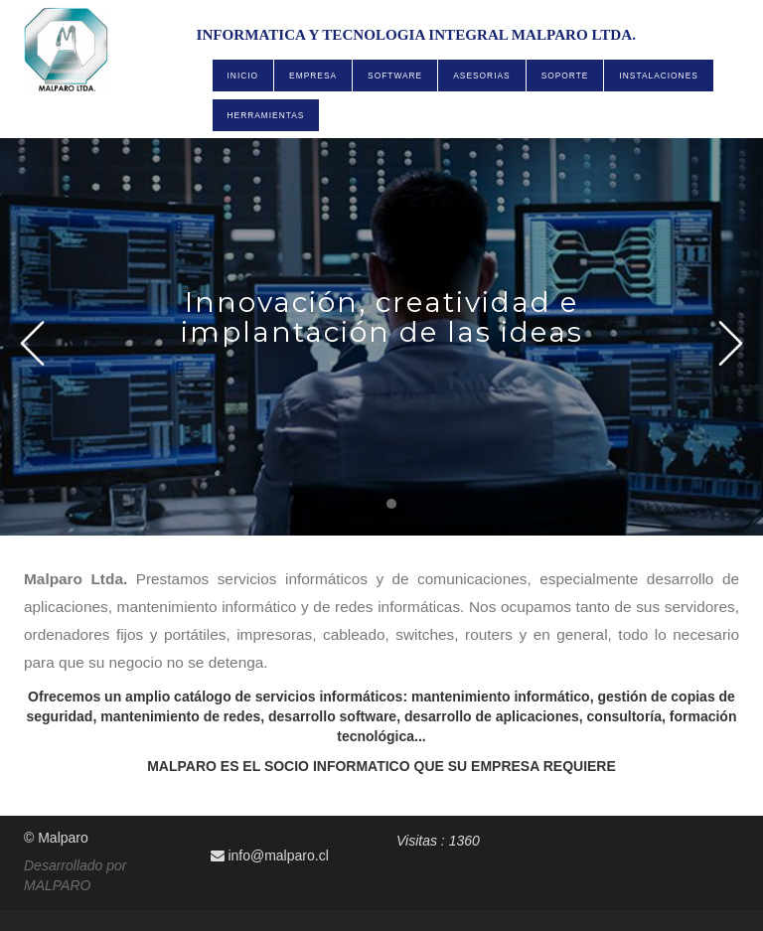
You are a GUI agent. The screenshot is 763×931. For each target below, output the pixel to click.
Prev (32, 343)
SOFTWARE (395, 75)
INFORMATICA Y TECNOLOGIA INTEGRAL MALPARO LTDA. (416, 35)
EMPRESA (313, 75)
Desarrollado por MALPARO (75, 875)
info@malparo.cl (270, 855)
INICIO (243, 75)
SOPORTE (565, 75)
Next (730, 343)
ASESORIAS (481, 75)
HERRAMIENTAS (266, 115)
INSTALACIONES (658, 75)
